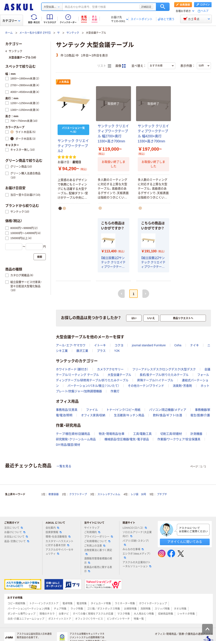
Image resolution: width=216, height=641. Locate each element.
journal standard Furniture (149, 345)
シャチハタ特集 (186, 613)
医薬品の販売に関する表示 (98, 569)
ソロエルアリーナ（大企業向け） (137, 534)
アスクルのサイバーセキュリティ (59, 551)
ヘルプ (204, 11)
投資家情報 (54, 532)
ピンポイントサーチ (118, 618)
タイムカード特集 (101, 603)
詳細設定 (146, 6)
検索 (163, 7)
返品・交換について (16, 541)
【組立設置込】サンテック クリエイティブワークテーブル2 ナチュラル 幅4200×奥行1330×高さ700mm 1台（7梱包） (153, 262)
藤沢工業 (82, 350)
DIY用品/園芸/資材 (68, 444)
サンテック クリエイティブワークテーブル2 (73, 146)
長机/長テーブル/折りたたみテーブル (164, 374)
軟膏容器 (54, 494)
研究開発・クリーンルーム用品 (76, 439)
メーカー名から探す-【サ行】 (35, 32)
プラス (101, 350)
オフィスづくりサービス (89, 618)
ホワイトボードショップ (153, 603)
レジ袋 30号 (138, 494)
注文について (13, 527)
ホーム (9, 32)
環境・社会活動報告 (58, 536)
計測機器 (196, 433)
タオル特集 (180, 608)
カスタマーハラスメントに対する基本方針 (59, 543)
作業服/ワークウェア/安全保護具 (178, 439)
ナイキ (194, 345)
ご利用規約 (92, 532)
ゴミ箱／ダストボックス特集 (103, 608)
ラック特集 (76, 608)
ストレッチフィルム (108, 494)
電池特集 (82, 603)
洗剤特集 (145, 608)
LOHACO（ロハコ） (135, 527)
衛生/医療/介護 (200, 415)
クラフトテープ (78, 494)
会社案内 (52, 527)
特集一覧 (139, 618)
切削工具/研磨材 (171, 433)
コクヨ (119, 345)
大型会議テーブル (119, 374)
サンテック (72, 32)
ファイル (92, 409)
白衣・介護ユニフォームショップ (26, 618)
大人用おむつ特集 (144, 613)
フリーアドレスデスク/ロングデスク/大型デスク (164, 369)
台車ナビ (64, 613)
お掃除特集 (130, 608)
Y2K (117, 350)
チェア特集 (60, 608)
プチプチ (162, 494)
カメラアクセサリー (110, 369)
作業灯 (115, 391)
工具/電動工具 (142, 433)
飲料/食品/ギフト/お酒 (167, 415)
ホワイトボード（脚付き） (72, 369)
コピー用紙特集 (16, 603)
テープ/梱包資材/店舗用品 (73, 433)
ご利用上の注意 (94, 545)
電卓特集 (67, 603)
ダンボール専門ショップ (21, 613)
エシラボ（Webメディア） (136, 555)
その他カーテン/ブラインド (146, 385)
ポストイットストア (59, 618)
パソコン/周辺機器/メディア (167, 409)
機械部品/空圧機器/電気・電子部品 (126, 439)
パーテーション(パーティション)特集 (29, 608)
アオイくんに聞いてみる (184, 541)
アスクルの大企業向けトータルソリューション (137, 564)
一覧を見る (64, 466)
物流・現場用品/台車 (112, 433)
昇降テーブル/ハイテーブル (155, 380)
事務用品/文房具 (66, 409)
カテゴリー (11, 20)
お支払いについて (16, 536)
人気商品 (64, 81)
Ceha (177, 345)
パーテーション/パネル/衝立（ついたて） (93, 385)
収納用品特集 (165, 613)
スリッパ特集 (162, 608)
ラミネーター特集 (125, 603)
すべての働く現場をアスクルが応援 (93, 613)
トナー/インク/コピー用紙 (123, 409)
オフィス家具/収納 (93, 415)
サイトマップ (91, 527)
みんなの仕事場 (133, 549)
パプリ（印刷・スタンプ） (136, 542)
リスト (104, 66)
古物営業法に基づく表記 (98, 552)
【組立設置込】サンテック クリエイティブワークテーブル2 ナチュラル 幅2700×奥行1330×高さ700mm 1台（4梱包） (113, 262)
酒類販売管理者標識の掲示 (98, 560)
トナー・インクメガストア (43, 603)
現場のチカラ (47, 613)
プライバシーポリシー (98, 536)
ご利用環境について (97, 541)
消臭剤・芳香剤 (182, 385)
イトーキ (100, 345)
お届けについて (14, 532)
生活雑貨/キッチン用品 (129, 415)
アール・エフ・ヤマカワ (70, 345)
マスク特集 (123, 613)
